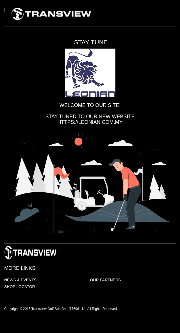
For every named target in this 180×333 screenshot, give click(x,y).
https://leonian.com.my (89, 122)
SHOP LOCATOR (19, 286)
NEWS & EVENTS (20, 280)
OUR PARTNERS (105, 280)
